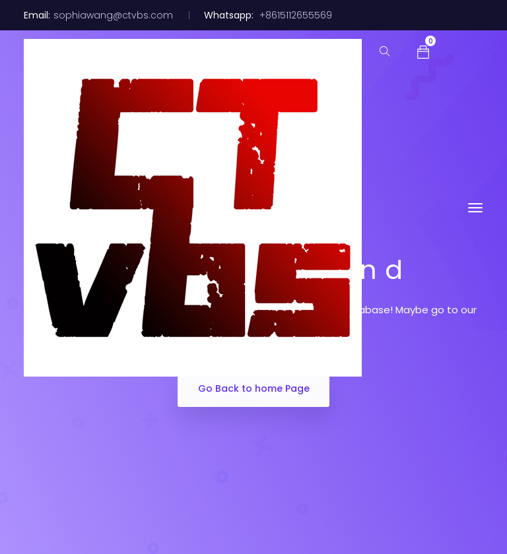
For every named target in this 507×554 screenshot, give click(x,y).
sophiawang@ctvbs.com (113, 15)
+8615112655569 (294, 15)
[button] (423, 51)
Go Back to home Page (254, 388)
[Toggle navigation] (475, 208)
